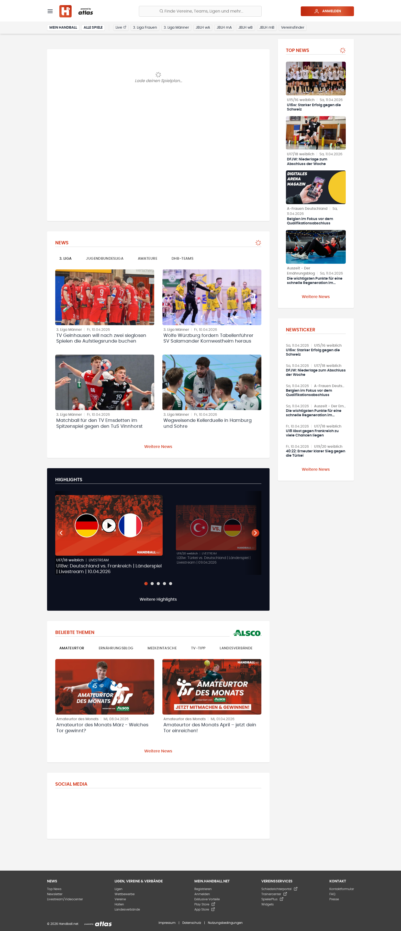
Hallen (119, 904)
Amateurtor (71, 648)
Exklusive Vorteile (207, 899)
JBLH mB (266, 27)
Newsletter (54, 894)
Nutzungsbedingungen (225, 922)
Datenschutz (191, 922)
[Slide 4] (164, 583)
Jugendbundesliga (105, 258)
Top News (54, 889)
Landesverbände (236, 648)
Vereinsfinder (292, 27)
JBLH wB (245, 27)
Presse (334, 899)
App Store (204, 909)
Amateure (147, 258)
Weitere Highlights (158, 599)
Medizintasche (162, 648)
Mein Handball (63, 27)
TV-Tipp (198, 648)
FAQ (332, 894)
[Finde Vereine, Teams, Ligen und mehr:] (200, 11)
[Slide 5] (170, 583)
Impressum (167, 922)
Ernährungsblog (116, 648)
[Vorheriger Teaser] (61, 533)
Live (121, 27)
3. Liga (65, 258)
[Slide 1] (146, 583)
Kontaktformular (341, 889)
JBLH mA (224, 27)
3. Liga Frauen (145, 27)
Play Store (204, 904)
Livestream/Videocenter (65, 899)
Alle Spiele (93, 27)
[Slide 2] (152, 583)
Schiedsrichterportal (279, 889)
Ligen (118, 889)
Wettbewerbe (125, 894)
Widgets (267, 904)
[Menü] (50, 11)
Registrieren (203, 889)
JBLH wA (203, 27)
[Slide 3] (158, 583)
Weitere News (158, 447)
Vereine (120, 899)
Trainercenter (274, 894)
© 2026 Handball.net (62, 923)
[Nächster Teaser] (255, 533)
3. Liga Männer (176, 27)
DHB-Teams (182, 258)
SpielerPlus (272, 899)
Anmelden (327, 11)
